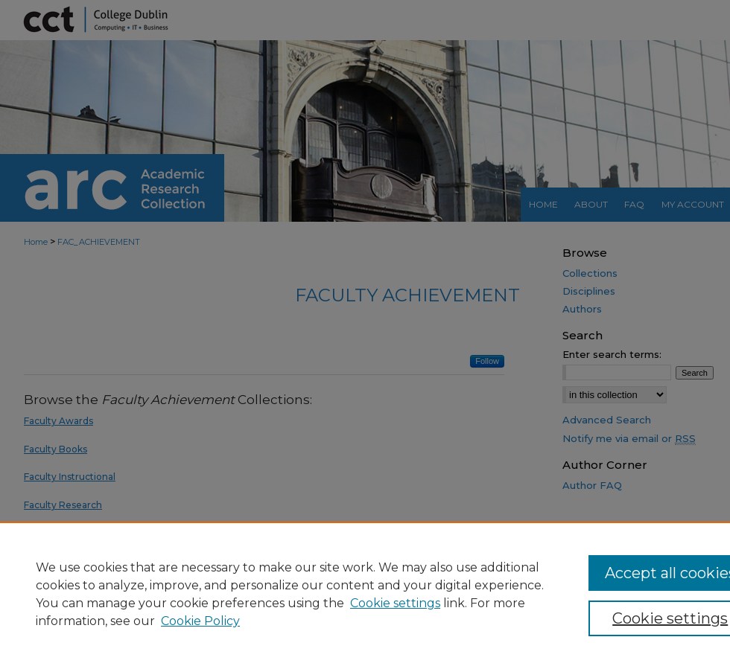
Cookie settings (395, 603)
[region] (365, 594)
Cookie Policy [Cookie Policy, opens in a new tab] (200, 621)
